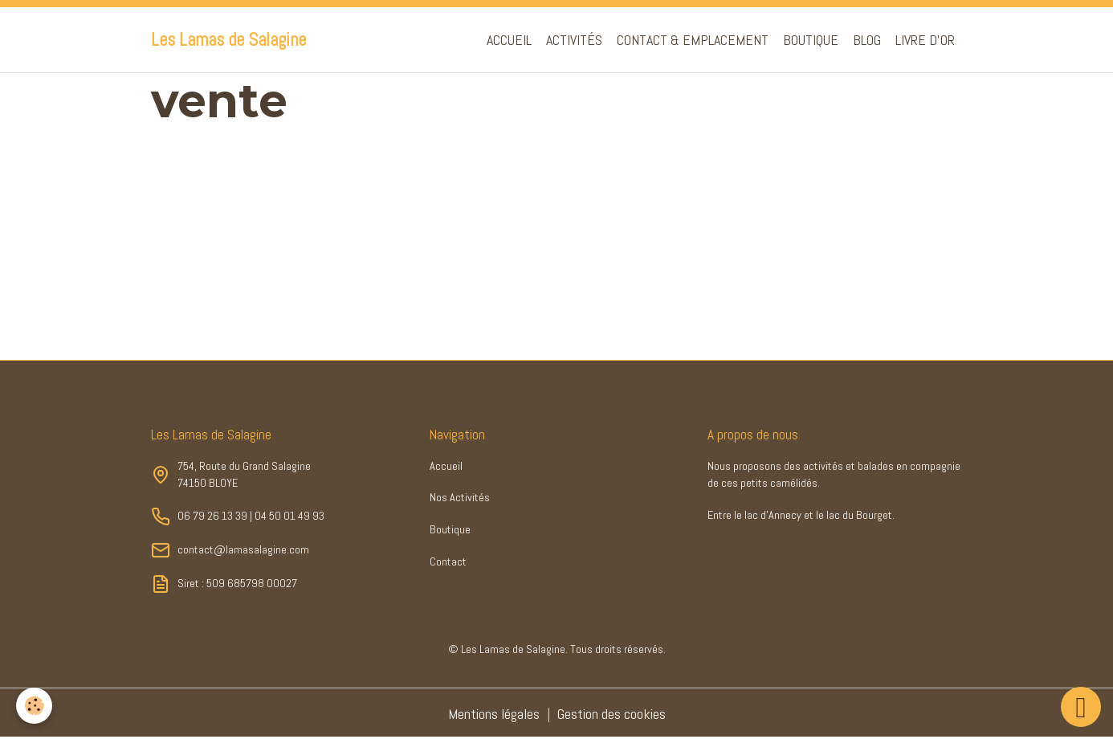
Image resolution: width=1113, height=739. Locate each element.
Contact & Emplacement (692, 40)
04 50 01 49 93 (289, 515)
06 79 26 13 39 (212, 515)
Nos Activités (460, 497)
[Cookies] (34, 706)
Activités (574, 40)
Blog (867, 40)
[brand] (228, 40)
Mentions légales (494, 713)
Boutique (810, 40)
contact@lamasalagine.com (243, 549)
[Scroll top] (1081, 707)
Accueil (509, 40)
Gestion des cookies (611, 713)
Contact (448, 561)
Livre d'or (925, 40)
